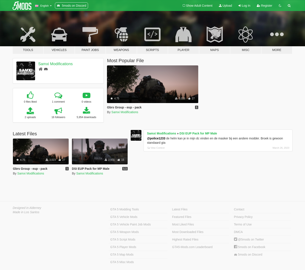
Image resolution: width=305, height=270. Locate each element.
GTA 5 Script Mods (122, 239)
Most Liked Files (183, 224)
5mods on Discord (248, 254)
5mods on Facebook (249, 247)
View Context (156, 148)
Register (264, 5)
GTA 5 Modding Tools (124, 209)
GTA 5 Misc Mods (122, 262)
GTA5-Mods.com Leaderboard (192, 247)
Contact (239, 209)
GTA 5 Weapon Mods (124, 232)
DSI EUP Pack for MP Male (198, 133)
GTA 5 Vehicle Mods (123, 217)
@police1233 (156, 138)
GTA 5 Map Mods (121, 254)
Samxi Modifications (55, 64)
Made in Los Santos (26, 212)
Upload (225, 5)
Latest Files (180, 209)
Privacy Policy (243, 217)
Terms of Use (243, 224)
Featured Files (181, 217)
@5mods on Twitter (249, 239)
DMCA (238, 232)
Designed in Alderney (27, 208)
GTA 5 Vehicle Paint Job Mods (130, 224)
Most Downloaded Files (188, 232)
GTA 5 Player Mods (123, 247)
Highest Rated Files (185, 239)
